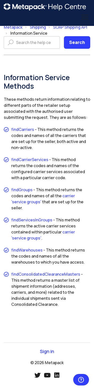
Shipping (38, 27)
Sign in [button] (47, 351)
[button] (84, 17)
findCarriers (22, 129)
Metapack (13, 27)
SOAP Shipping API (70, 27)
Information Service (28, 33)
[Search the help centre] (32, 42)
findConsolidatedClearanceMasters (45, 274)
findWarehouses (27, 250)
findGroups (22, 189)
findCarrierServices (29, 159)
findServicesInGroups (31, 220)
